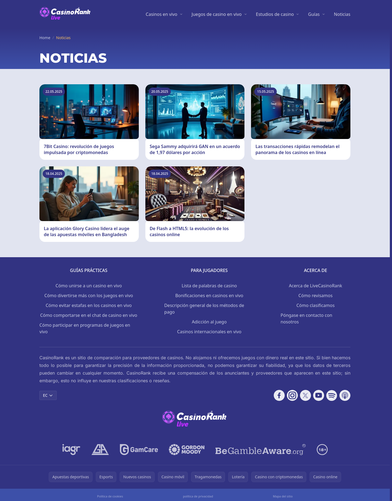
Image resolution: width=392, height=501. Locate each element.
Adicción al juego (209, 322)
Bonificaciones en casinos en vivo (209, 296)
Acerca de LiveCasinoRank (315, 286)
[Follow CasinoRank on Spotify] (331, 395)
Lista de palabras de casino (209, 286)
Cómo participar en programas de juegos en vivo (84, 328)
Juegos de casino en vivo (217, 14)
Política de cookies (110, 496)
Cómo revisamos (315, 296)
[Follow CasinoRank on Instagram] (292, 395)
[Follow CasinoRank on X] (305, 395)
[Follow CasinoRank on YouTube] (318, 395)
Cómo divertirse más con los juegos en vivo (88, 296)
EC (48, 395)
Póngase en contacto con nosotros (306, 318)
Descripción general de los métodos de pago (204, 308)
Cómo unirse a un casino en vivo (89, 286)
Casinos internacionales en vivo (209, 332)
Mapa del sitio (283, 496)
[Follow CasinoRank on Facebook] (279, 395)
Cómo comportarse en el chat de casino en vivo (88, 315)
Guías (313, 14)
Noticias (342, 14)
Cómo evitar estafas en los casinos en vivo (89, 305)
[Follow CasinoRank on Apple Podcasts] (344, 395)
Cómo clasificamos (315, 305)
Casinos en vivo (161, 14)
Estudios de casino (275, 14)
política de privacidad (198, 496)
